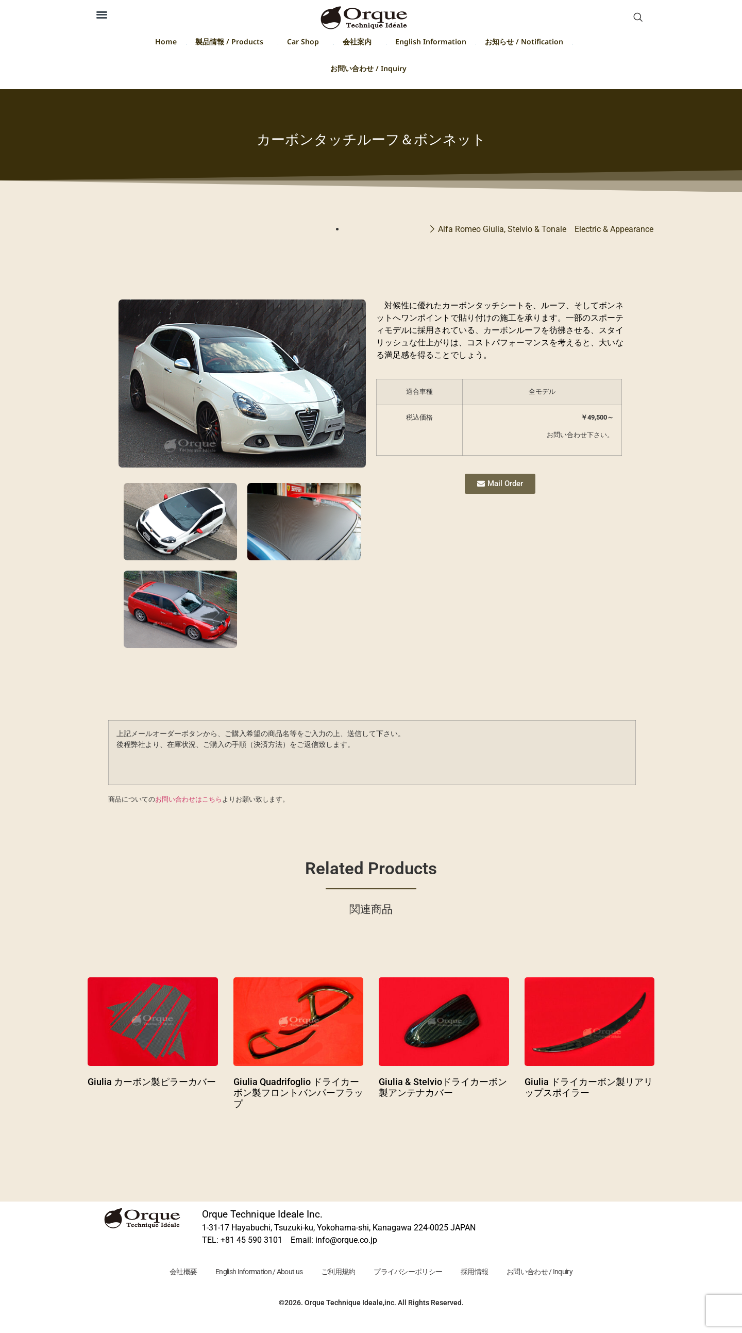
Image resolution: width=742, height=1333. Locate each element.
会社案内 (360, 43)
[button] (102, 14)
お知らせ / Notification (524, 43)
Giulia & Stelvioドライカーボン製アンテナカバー (443, 1087)
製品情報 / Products (231, 43)
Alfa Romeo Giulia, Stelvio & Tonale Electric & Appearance (545, 229)
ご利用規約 (336, 1272)
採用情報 (479, 1272)
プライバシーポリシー (409, 1272)
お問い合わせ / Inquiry (368, 70)
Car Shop (305, 43)
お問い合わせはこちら (188, 799)
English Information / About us (254, 1272)
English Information (430, 43)
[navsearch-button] (638, 18)
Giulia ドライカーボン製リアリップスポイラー (589, 1087)
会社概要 (175, 1272)
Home (166, 43)
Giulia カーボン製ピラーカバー (152, 1081)
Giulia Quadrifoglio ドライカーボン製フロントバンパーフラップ (298, 1092)
